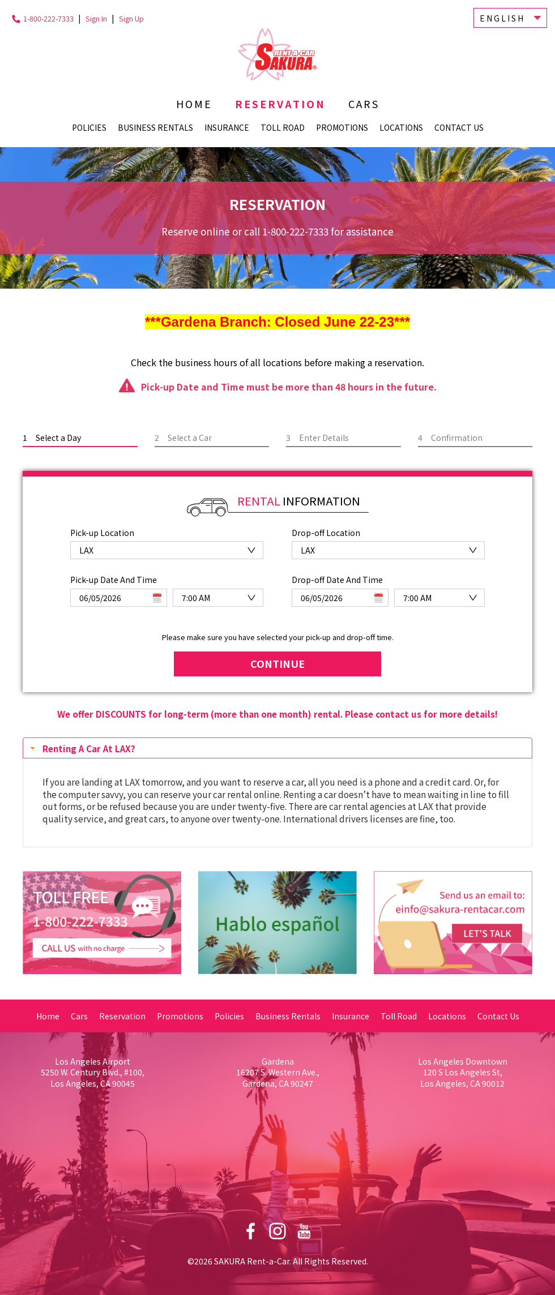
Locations (401, 127)
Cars (363, 103)
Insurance (226, 127)
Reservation (280, 103)
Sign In (96, 18)
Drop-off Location (326, 532)
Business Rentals (155, 127)
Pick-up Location (102, 532)
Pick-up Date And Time (113, 577)
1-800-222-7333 (48, 18)
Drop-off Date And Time (337, 577)
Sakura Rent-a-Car (277, 54)
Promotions (342, 127)
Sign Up (131, 18)
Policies (89, 127)
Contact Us (459, 127)
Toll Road (283, 127)
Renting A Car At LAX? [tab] (81, 746)
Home (194, 103)
